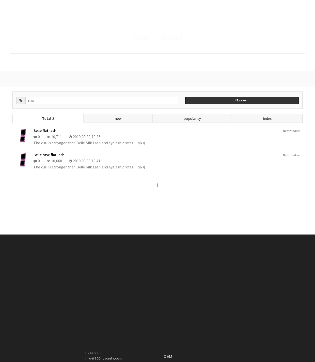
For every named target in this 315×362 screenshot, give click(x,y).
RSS (17, 2)
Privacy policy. (110, 346)
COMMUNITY (207, 51)
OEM (258, 51)
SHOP (104, 51)
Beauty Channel (157, 23)
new (118, 106)
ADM (129, 346)
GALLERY (153, 51)
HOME (58, 51)
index (266, 106)
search (205, 88)
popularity (191, 106)
